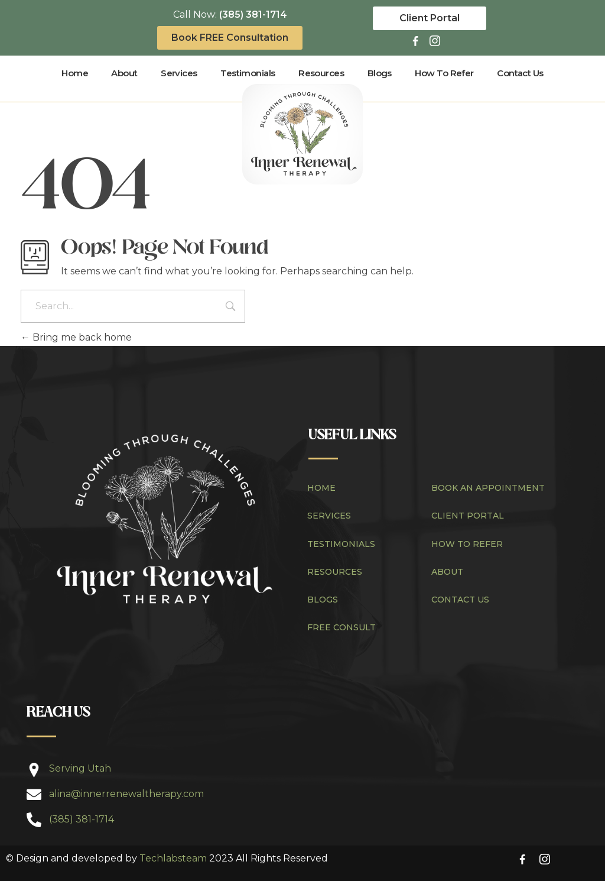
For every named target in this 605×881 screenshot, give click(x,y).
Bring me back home (76, 337)
